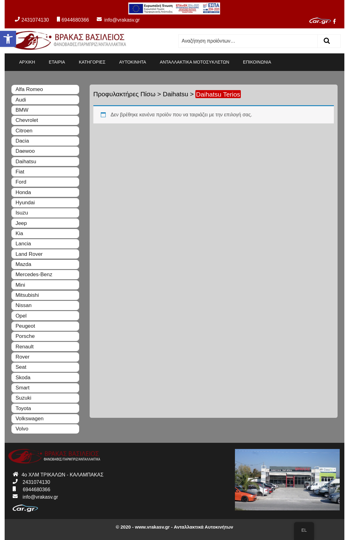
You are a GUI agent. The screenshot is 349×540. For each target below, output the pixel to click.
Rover (22, 357)
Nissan (23, 305)
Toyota (23, 408)
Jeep (21, 223)
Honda (23, 192)
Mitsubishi (27, 295)
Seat (20, 367)
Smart (22, 388)
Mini (20, 285)
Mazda (23, 264)
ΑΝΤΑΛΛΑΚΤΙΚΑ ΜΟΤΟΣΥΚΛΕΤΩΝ (194, 62)
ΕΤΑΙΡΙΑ (57, 62)
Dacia (22, 141)
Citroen (23, 131)
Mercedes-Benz (33, 274)
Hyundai (25, 203)
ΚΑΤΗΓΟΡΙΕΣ (92, 62)
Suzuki (23, 398)
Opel (21, 316)
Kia (19, 233)
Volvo (21, 429)
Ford (20, 182)
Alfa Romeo (29, 89)
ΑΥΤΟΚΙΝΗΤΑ (132, 62)
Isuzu (21, 213)
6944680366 (73, 20)
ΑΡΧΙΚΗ (27, 62)
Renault (24, 347)
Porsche (25, 336)
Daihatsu (175, 94)
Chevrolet (26, 120)
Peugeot (25, 326)
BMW (21, 110)
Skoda (22, 377)
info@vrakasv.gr (115, 20)
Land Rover (29, 254)
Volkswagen (29, 419)
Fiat (19, 172)
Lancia (23, 244)
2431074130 (32, 20)
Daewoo (25, 151)
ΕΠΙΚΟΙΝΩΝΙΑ (257, 62)
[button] (8, 39)
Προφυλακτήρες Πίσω (124, 94)
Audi (20, 100)
